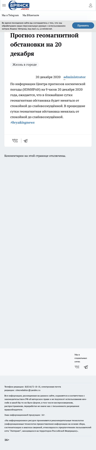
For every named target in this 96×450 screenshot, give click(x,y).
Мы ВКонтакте (31, 15)
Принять (83, 25)
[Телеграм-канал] (86, 367)
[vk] (15, 140)
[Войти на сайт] (90, 5)
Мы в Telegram (10, 15)
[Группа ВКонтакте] (76, 367)
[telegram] (26, 140)
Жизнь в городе (24, 64)
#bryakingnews (22, 122)
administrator (75, 77)
